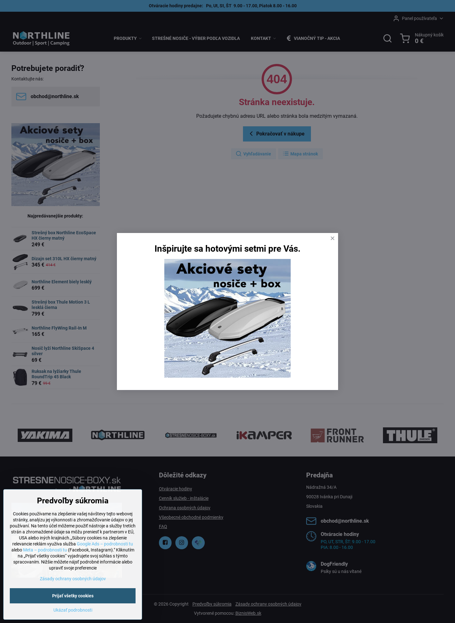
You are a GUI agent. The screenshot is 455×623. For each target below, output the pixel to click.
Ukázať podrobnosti (72, 610)
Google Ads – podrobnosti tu (105, 543)
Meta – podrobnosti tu (45, 549)
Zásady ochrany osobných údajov (73, 578)
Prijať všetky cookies (73, 595)
